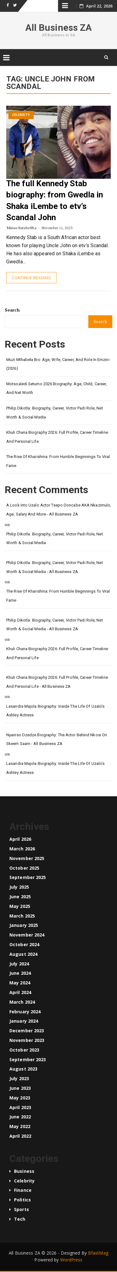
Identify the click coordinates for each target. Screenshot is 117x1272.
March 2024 (22, 1002)
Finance (23, 1190)
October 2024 (24, 944)
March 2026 (22, 849)
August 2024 (23, 954)
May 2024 (19, 983)
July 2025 (19, 887)
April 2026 (20, 839)
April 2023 (20, 1107)
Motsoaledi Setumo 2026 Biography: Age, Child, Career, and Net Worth (56, 388)
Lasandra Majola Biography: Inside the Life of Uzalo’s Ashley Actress (55, 711)
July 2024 (19, 964)
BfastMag (98, 1253)
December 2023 (26, 1031)
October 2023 (24, 1050)
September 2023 (27, 1059)
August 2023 (23, 1069)
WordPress (71, 1260)
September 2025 (27, 877)
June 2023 (20, 1088)
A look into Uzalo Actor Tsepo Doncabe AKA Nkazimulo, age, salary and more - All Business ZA (58, 509)
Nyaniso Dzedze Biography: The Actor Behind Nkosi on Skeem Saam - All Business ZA (56, 739)
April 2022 (20, 1136)
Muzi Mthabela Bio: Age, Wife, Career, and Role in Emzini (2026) (58, 364)
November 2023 (26, 1040)
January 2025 (23, 925)
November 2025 (26, 858)
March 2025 (22, 916)
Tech (19, 1219)
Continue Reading (31, 277)
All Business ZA (58, 27)
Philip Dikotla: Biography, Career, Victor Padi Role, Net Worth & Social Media (54, 412)
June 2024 (20, 973)
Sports (21, 1209)
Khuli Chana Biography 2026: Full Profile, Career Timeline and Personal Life (57, 437)
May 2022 (19, 1126)
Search (12, 310)
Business (24, 1171)
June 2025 (20, 897)
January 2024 (23, 1021)
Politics (22, 1200)
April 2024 (20, 992)
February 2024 (25, 1012)
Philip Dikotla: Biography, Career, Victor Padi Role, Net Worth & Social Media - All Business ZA (54, 567)
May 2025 (19, 906)
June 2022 (20, 1117)
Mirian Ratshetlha (22, 227)
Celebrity (21, 115)
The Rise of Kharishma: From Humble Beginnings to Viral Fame (58, 461)
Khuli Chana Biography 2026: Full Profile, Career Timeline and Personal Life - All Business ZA (57, 682)
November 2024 (26, 935)
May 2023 (19, 1098)
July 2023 (19, 1078)
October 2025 (24, 868)
